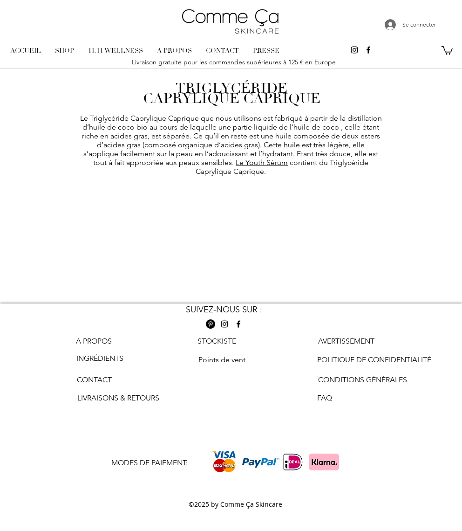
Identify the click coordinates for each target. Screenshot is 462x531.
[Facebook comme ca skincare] (368, 50)
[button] (447, 50)
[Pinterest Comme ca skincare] (210, 324)
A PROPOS (94, 341)
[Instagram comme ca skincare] (354, 50)
